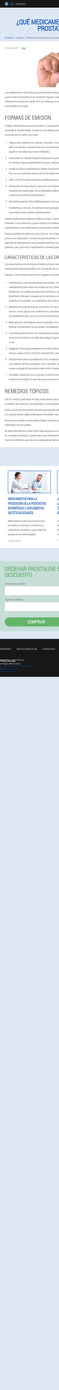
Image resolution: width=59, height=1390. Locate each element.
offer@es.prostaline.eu (10, 663)
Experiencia (5, 648)
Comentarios (48, 648)
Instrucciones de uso (27, 648)
